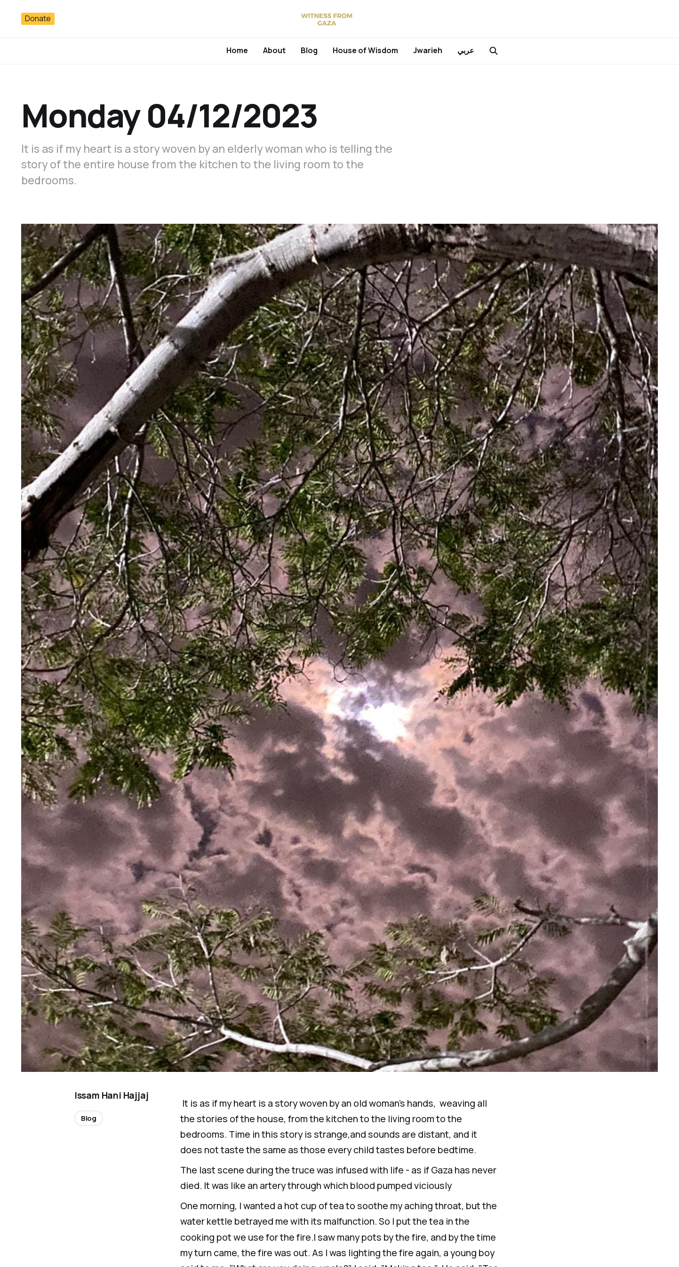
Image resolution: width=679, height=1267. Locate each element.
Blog (309, 50)
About (274, 50)
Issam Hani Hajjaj (111, 1095)
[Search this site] (494, 51)
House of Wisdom (365, 50)
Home (237, 50)
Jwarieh (427, 50)
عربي (465, 50)
